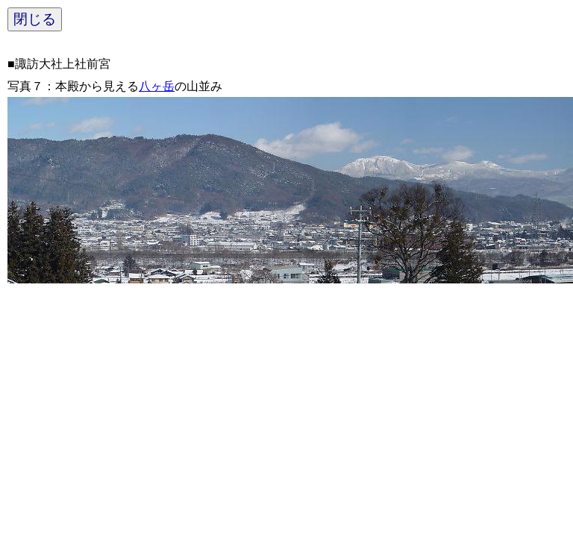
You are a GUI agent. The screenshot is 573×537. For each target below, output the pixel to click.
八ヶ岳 (157, 86)
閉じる (34, 19)
